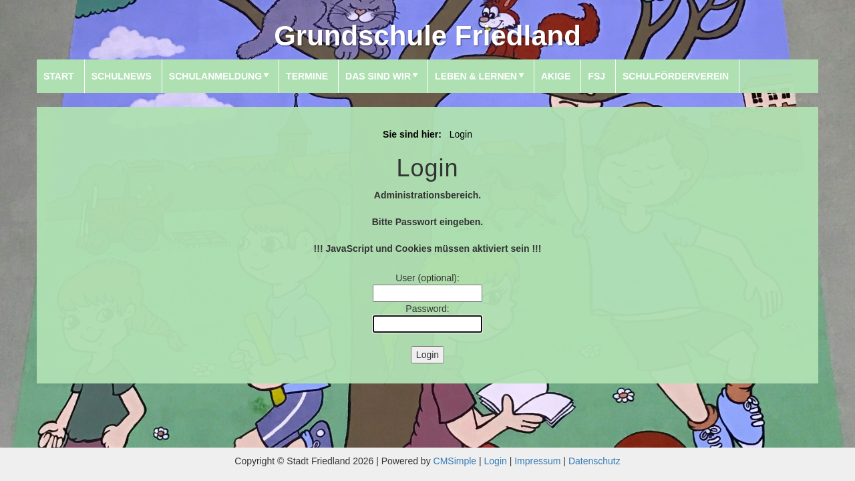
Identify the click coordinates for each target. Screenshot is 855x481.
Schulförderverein (676, 76)
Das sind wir (378, 76)
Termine (307, 76)
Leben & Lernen (476, 76)
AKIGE (555, 76)
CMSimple (455, 461)
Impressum (537, 461)
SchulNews (122, 76)
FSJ (596, 76)
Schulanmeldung (215, 76)
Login (495, 461)
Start (58, 76)
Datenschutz (594, 461)
